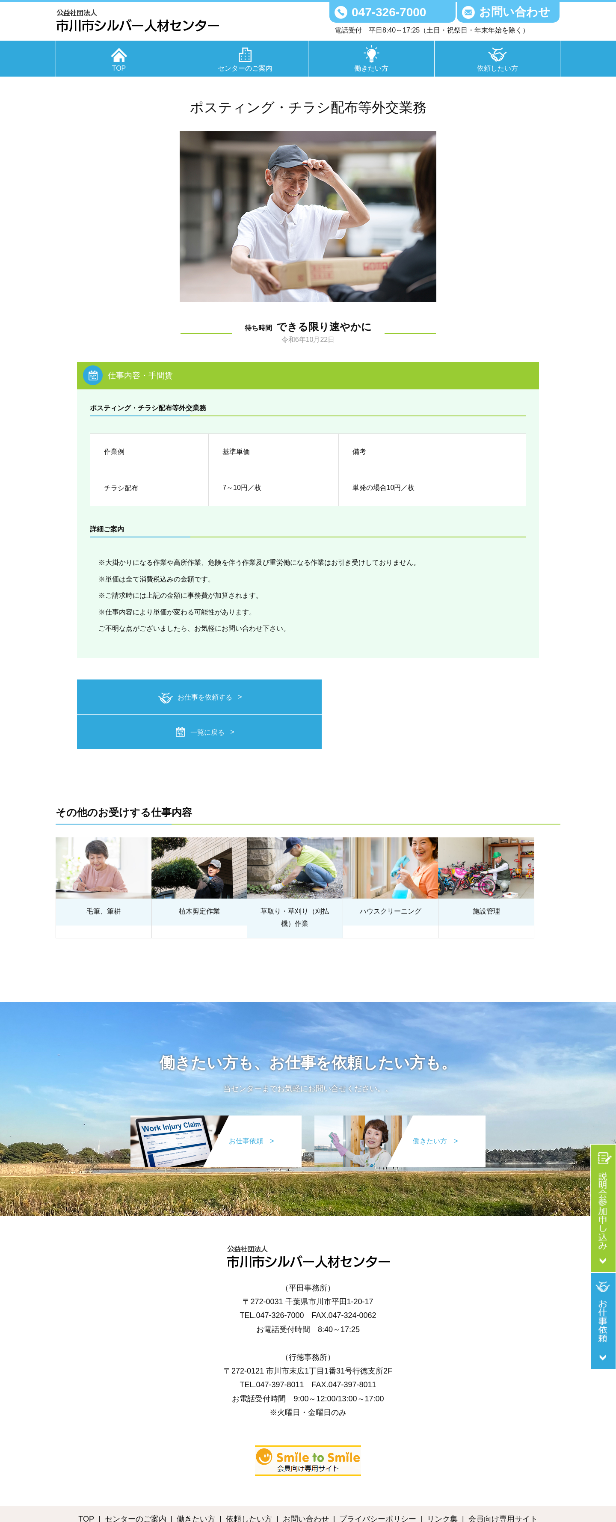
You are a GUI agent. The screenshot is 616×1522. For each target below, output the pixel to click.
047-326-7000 (389, 12)
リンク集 (442, 1483)
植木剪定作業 (199, 875)
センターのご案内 (245, 68)
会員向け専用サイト (503, 1483)
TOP (119, 68)
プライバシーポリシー (377, 1483)
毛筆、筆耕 (103, 875)
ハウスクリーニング (390, 875)
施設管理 (486, 875)
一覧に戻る (426, 697)
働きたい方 (371, 68)
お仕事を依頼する (184, 698)
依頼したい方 (497, 68)
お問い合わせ (514, 12)
